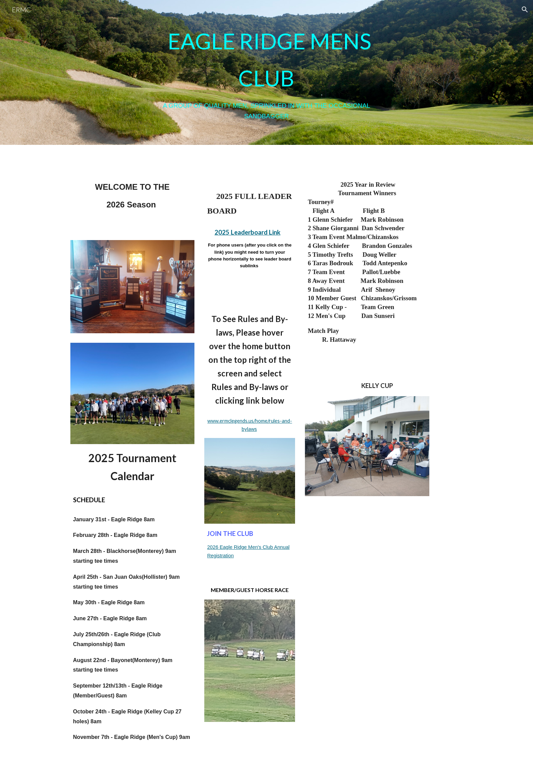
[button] (525, 9)
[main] (266, 72)
